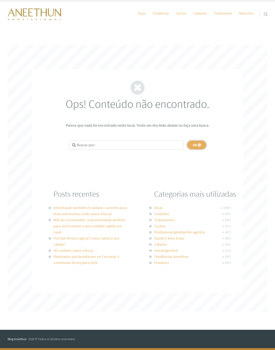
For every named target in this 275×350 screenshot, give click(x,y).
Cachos (181, 13)
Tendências (161, 13)
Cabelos (160, 244)
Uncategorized (166, 250)
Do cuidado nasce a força (73, 250)
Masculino (246, 13)
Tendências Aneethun (171, 256)
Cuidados (200, 13)
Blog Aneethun (17, 339)
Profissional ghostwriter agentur (179, 232)
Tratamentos (223, 13)
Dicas (142, 13)
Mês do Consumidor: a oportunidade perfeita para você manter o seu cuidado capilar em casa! (89, 225)
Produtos (161, 262)
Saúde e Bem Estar (169, 238)
